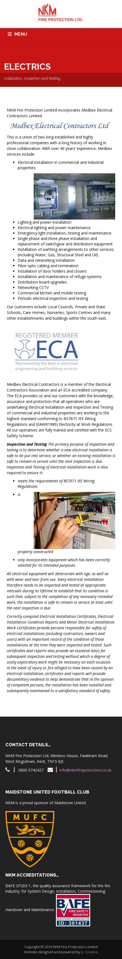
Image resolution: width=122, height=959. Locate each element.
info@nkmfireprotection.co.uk (85, 770)
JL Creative (89, 951)
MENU (20, 34)
